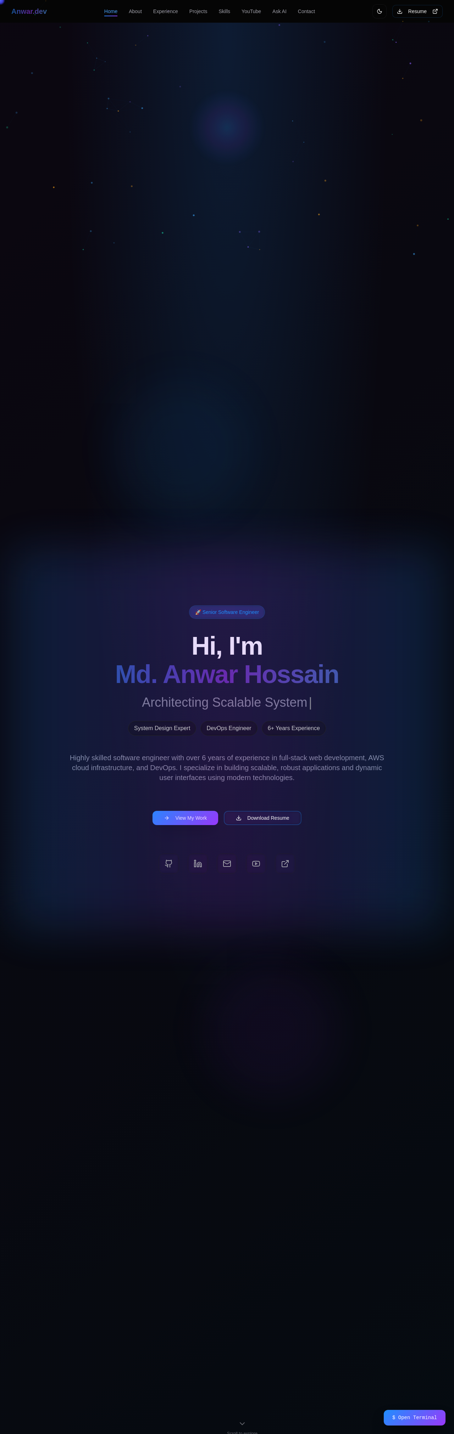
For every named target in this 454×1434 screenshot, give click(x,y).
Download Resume (262, 818)
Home (110, 11)
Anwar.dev (29, 11)
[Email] (227, 863)
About (135, 11)
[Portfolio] (285, 863)
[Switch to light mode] (379, 11)
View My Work (185, 818)
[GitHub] (169, 863)
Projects (198, 11)
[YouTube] (256, 863)
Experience (165, 11)
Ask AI (279, 11)
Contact (306, 11)
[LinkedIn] (198, 863)
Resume (417, 11)
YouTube (251, 11)
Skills (224, 11)
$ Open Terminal (414, 1417)
